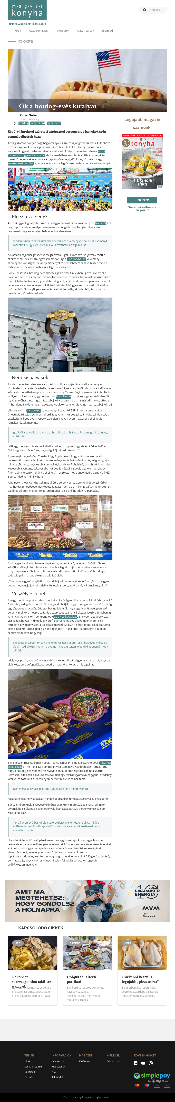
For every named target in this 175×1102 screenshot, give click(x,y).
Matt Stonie (63, 396)
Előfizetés (84, 1061)
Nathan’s (100, 223)
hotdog (23, 123)
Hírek (17, 31)
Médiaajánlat (58, 1067)
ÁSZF (55, 1072)
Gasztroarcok (85, 31)
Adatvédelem (59, 1077)
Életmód (107, 31)
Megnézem (142, 200)
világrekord (38, 123)
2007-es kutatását (65, 617)
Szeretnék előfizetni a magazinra (142, 209)
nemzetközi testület (20, 163)
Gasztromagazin (39, 31)
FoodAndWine (76, 259)
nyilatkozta (34, 410)
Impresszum (58, 1061)
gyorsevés (54, 123)
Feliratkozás (113, 1061)
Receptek (63, 31)
